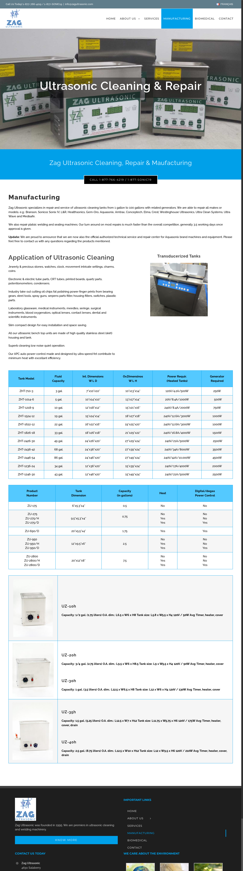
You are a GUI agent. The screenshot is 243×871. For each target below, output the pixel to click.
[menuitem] (224, 4)
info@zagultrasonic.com (79, 4)
